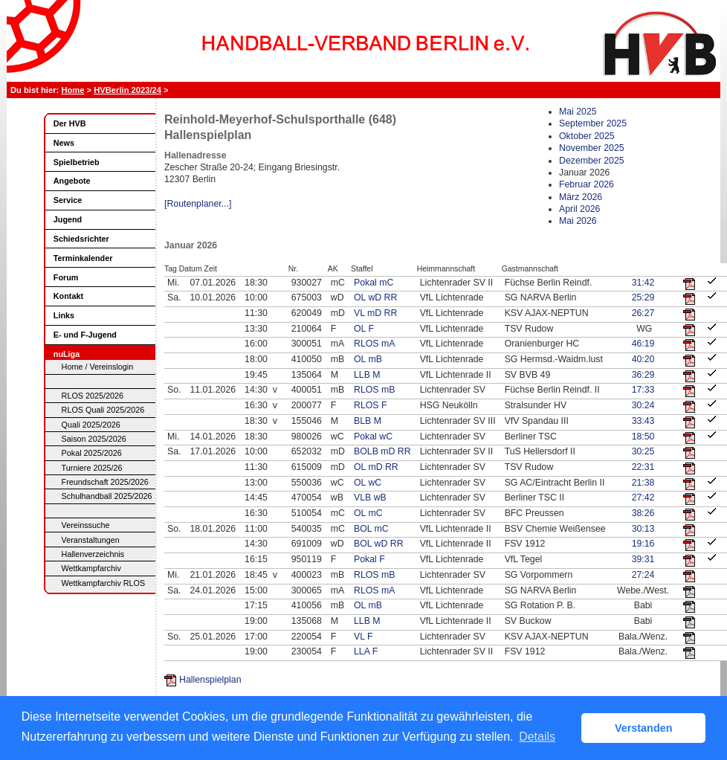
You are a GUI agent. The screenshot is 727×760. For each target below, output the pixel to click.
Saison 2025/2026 (94, 438)
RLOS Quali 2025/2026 (103, 409)
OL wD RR (375, 297)
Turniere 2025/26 (92, 467)
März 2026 (580, 197)
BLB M (367, 421)
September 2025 (593, 123)
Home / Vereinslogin (98, 366)
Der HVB (70, 123)
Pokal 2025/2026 (92, 452)
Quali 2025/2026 (91, 424)
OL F (364, 328)
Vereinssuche (86, 525)
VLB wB (370, 497)
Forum (66, 277)
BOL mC (371, 529)
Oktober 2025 (587, 136)
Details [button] (537, 736)
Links (64, 315)
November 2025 (591, 148)
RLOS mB (374, 389)
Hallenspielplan (210, 679)
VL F (363, 636)
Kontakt (68, 296)
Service (68, 200)
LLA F (366, 651)
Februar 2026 (586, 184)
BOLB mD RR (382, 451)
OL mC (368, 513)
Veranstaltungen (91, 539)
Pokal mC (373, 282)
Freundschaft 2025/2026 (105, 481)
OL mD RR (376, 467)
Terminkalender (83, 258)
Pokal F (369, 559)
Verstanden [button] (644, 728)
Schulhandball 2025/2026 (107, 496)
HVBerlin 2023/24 (127, 90)
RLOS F (370, 405)
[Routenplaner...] (197, 204)
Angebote (72, 180)
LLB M (367, 375)
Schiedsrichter (81, 238)
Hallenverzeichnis (93, 554)
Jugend (68, 219)
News (64, 142)
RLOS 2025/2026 (92, 395)
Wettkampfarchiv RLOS (104, 583)
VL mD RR (375, 313)
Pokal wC (373, 436)
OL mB (368, 359)
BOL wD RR (379, 543)
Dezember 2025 (591, 160)
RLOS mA (374, 343)
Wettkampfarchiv (91, 568)
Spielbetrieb (77, 162)
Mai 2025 (578, 111)
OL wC (367, 482)
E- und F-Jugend (85, 334)
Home (72, 90)
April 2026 (579, 209)
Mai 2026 (578, 221)
